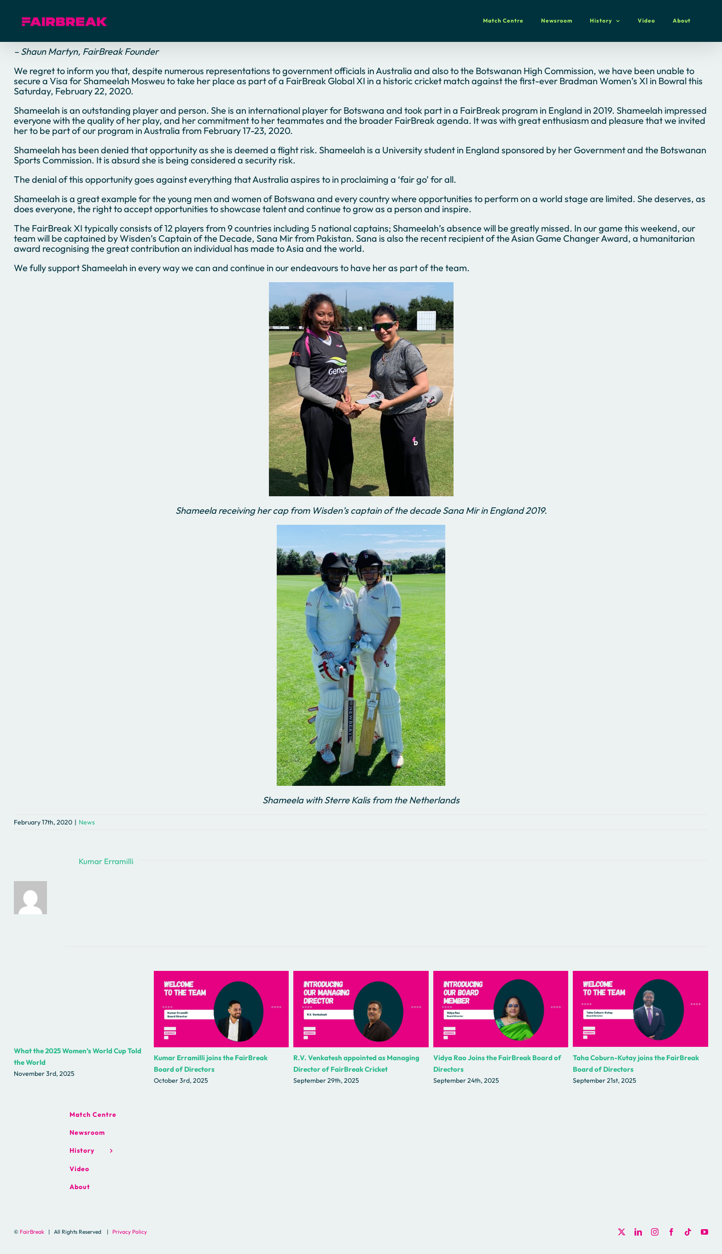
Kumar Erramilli (106, 861)
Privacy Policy (129, 1231)
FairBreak (32, 1231)
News (87, 822)
